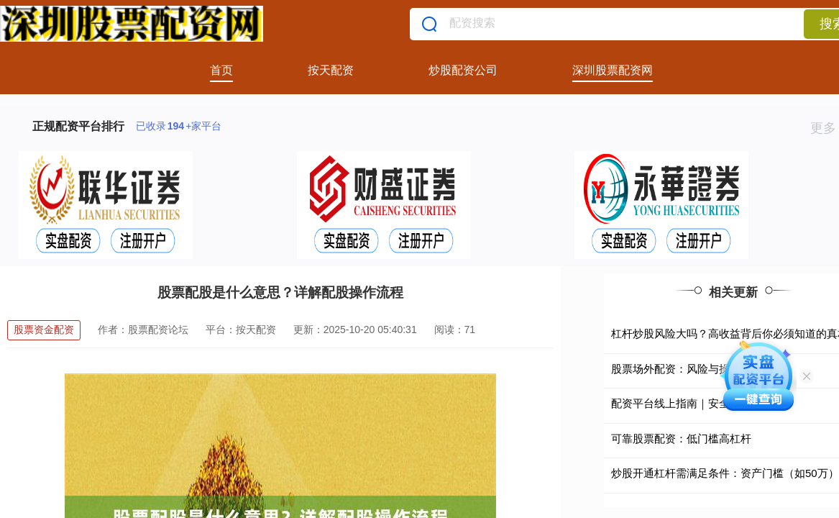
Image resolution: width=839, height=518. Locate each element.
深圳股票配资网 (612, 70)
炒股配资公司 (463, 70)
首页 (221, 70)
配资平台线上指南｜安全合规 (681, 403)
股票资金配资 (44, 329)
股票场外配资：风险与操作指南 (686, 369)
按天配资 (331, 70)
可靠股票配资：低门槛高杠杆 (681, 438)
